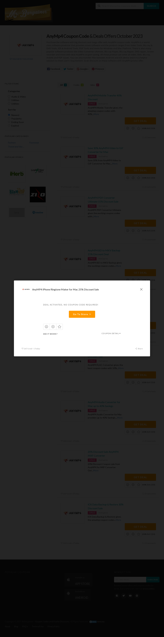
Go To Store (82, 314)
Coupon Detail (111, 333)
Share (139, 349)
